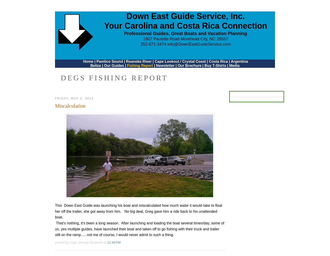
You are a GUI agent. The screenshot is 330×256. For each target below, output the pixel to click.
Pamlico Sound (109, 61)
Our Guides (114, 66)
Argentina (239, 61)
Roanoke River (139, 61)
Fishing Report (140, 66)
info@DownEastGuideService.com (199, 44)
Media (234, 66)
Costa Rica (218, 61)
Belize (95, 66)
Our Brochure (189, 66)
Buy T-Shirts (215, 66)
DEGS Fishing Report (114, 78)
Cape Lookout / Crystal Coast (180, 61)
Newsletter (165, 66)
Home (88, 61)
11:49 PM (114, 242)
